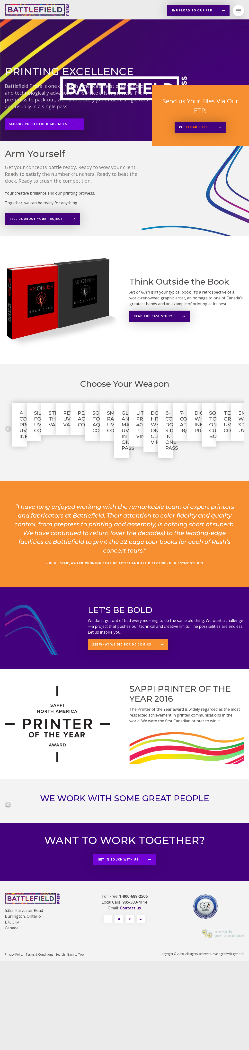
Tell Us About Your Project (35, 219)
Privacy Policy (14, 1043)
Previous (8, 450)
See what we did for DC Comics (121, 686)
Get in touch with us (118, 948)
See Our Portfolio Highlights (38, 124)
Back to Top (75, 1043)
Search (60, 1043)
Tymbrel (238, 1043)
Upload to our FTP (192, 10)
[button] (200, 127)
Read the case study (153, 316)
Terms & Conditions (39, 1043)
